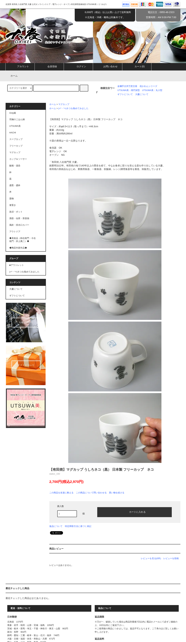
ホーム (12, 75)
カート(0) (136, 66)
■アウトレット (16, 265)
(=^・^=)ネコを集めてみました (73, 108)
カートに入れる (134, 512)
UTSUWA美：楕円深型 (128, 90)
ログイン (78, 66)
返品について (56, 526)
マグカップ (63, 104)
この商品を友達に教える (61, 492)
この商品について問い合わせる (91, 492)
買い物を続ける (116, 492)
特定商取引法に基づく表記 (78, 526)
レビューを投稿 (171, 558)
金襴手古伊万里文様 (127, 86)
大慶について (141, 94)
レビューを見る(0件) (151, 558)
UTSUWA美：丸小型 (152, 90)
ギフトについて (125, 94)
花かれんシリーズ (148, 86)
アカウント (20, 66)
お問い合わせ (108, 66)
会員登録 (49, 66)
